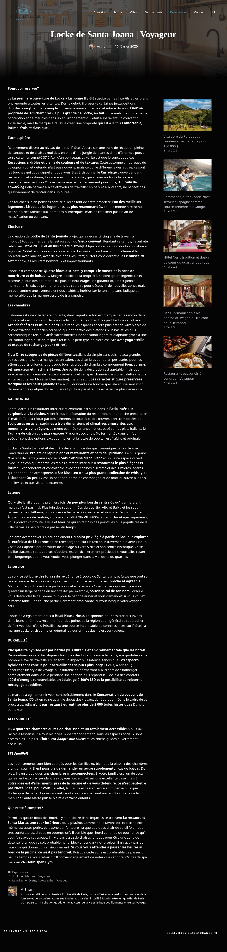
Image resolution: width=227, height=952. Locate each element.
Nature (117, 12)
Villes (133, 12)
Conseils (99, 12)
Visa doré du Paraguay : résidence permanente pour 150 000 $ (185, 141)
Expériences (178, 12)
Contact (199, 12)
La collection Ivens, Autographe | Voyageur (40, 880)
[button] (214, 12)
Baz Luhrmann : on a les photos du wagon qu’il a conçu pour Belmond (187, 318)
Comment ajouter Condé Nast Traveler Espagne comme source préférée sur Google (187, 202)
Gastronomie (154, 12)
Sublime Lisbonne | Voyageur (31, 876)
